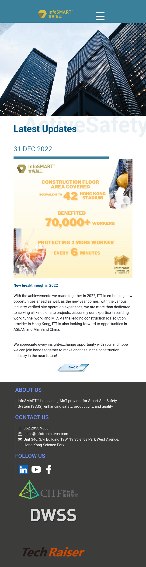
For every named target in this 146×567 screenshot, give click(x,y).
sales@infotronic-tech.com (46, 434)
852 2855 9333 (36, 428)
